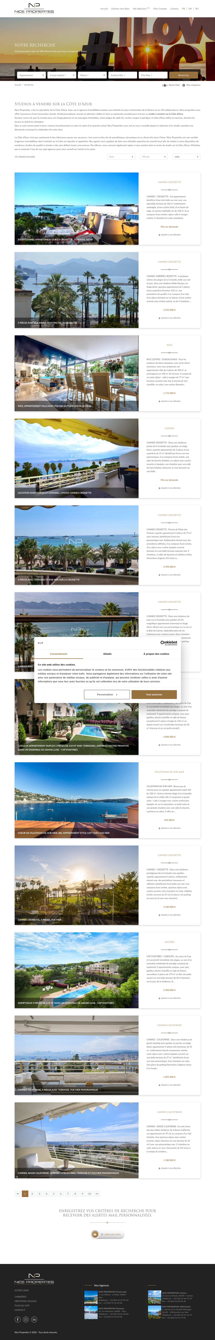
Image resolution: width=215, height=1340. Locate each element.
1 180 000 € (169, 1160)
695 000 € (169, 820)
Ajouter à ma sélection (169, 234)
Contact (175, 9)
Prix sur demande (169, 226)
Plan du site (22, 1305)
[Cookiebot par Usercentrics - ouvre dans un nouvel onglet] (163, 643)
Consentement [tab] (58, 653)
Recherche (183, 75)
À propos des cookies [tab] (156, 653)
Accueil (105, 9)
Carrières (21, 1296)
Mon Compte (160, 9)
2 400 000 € (169, 990)
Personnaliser (107, 694)
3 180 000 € (169, 906)
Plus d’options (191, 85)
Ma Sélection (141, 9)
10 (89, 1193)
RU (197, 9)
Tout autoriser (154, 694)
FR (184, 9)
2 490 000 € (169, 566)
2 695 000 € (169, 309)
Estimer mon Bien (120, 9)
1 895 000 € (169, 1076)
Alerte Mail (171, 85)
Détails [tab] (108, 653)
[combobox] (31, 75)
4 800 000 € (169, 736)
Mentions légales (26, 1301)
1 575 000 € (169, 393)
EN (190, 9)
